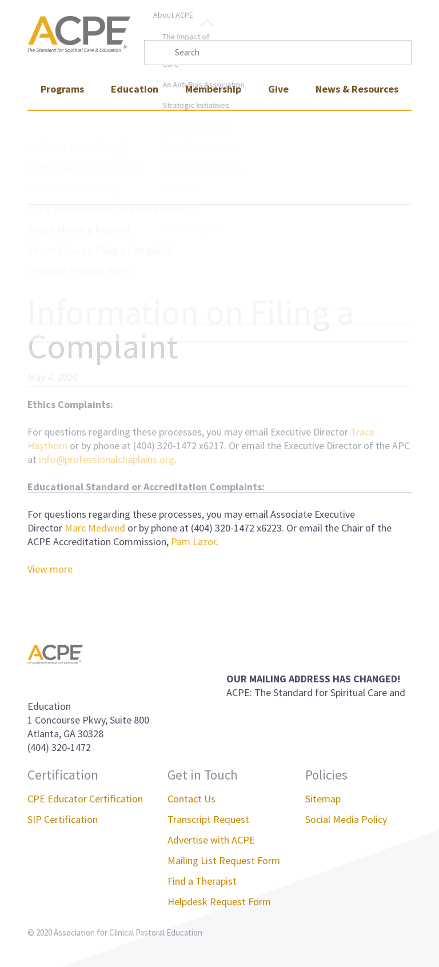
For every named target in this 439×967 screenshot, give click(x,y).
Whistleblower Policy (71, 188)
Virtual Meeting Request (79, 229)
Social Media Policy (346, 819)
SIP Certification (62, 819)
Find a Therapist (202, 881)
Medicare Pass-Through (78, 147)
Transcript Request (208, 819)
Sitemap (323, 798)
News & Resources (357, 88)
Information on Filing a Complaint (99, 250)
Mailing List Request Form (223, 860)
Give (278, 88)
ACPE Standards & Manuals (85, 167)
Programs (62, 88)
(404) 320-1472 (59, 747)
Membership (213, 88)
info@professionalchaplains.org (106, 459)
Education (134, 88)
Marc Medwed (95, 527)
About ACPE (173, 15)
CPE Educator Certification (85, 798)
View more (50, 569)
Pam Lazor (193, 541)
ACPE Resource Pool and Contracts (102, 208)
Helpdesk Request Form (79, 270)
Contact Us (191, 798)
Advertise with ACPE (211, 839)
